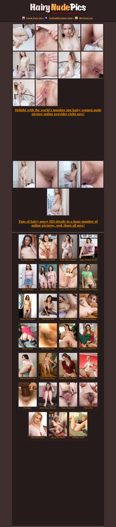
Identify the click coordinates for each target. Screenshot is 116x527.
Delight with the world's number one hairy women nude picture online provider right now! (58, 112)
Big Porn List (84, 18)
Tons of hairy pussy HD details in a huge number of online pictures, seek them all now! (58, 223)
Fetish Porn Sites (32, 18)
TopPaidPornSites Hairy (59, 18)
